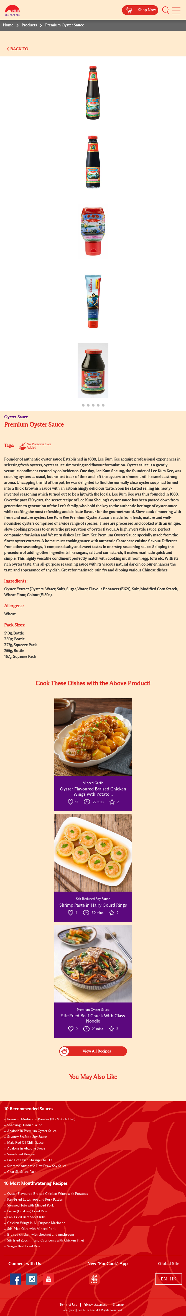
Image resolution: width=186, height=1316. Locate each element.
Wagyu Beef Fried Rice (23, 1246)
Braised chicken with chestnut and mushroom (40, 1235)
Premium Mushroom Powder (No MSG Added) (41, 1119)
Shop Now (147, 10)
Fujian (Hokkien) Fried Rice (27, 1211)
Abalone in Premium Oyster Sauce (32, 1131)
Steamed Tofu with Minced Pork (30, 1205)
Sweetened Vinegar (21, 1154)
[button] (165, 10)
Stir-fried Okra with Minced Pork (31, 1229)
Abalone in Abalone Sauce (26, 1148)
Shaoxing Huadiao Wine (24, 1125)
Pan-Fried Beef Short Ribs (26, 1217)
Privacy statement (95, 1304)
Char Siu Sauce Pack (21, 1172)
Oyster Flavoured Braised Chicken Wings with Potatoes (47, 1194)
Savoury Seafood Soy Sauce (27, 1137)
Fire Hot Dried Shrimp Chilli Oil (30, 1160)
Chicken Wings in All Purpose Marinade (36, 1223)
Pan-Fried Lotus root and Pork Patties (35, 1199)
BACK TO (19, 49)
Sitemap (118, 1304)
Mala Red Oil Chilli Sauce (25, 1143)
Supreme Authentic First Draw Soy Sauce (37, 1166)
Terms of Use (68, 1304)
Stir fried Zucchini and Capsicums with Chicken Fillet (45, 1240)
